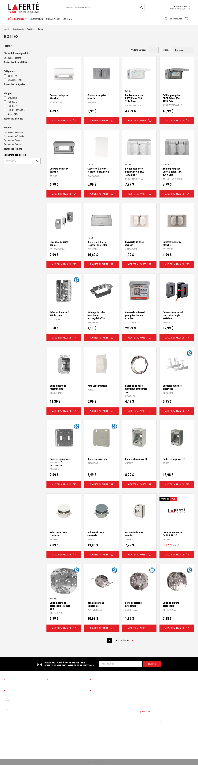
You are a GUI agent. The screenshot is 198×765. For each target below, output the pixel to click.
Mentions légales (15, 690)
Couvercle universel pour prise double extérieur (135, 315)
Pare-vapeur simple (97, 385)
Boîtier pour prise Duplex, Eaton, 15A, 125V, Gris (172, 171)
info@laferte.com (143, 711)
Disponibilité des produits (17, 53)
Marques (8, 93)
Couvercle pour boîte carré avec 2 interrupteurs (60, 462)
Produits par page (138, 50)
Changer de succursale (149, 721)
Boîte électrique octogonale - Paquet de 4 (60, 605)
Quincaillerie (55, 735)
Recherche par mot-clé (15, 154)
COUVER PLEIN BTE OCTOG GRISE (172, 534)
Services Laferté (101, 679)
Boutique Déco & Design (60, 688)
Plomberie (53, 740)
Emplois (67, 18)
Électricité (32, 29)
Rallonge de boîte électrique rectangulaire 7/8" (96, 315)
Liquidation (36, 18)
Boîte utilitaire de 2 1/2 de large (59, 314)
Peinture (53, 712)
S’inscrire (152, 664)
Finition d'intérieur (57, 707)
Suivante (125, 640)
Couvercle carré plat (97, 459)
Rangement (54, 749)
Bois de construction (58, 721)
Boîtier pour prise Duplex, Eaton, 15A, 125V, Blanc (134, 171)
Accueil (8, 29)
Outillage (53, 716)
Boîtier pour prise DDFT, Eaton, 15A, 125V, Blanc (134, 98)
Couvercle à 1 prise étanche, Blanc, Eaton (98, 170)
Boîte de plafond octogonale (95, 604)
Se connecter (173, 18)
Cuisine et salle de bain (59, 693)
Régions (8, 127)
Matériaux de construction (60, 726)
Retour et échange (16, 695)
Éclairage (53, 698)
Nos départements (59, 679)
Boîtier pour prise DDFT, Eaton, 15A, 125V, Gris (171, 98)
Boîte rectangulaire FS (136, 459)
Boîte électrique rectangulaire (58, 387)
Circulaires (53, 18)
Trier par (166, 50)
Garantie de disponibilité (19, 709)
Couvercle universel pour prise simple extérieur (173, 315)
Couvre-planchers (57, 702)
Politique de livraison (18, 699)
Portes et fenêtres (57, 730)
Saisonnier (54, 684)
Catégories (9, 71)
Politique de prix (15, 704)
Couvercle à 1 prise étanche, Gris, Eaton (97, 244)
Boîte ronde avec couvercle (58, 534)
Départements (20, 29)
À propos (11, 679)
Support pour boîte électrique (172, 387)
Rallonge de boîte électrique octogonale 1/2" (136, 388)
